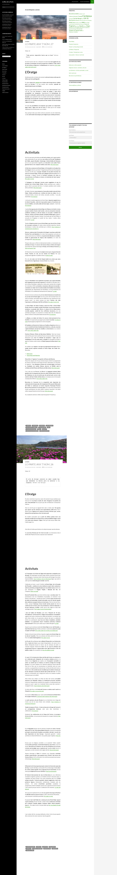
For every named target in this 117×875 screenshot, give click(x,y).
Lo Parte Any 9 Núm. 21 (6, 27)
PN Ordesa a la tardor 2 (6, 18)
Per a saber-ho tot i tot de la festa (42, 609)
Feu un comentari (48, 47)
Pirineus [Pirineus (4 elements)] (73, 24)
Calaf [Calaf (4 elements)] (84, 13)
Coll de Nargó (49, 425)
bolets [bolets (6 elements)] (77, 13)
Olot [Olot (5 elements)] (88, 22)
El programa (34, 196)
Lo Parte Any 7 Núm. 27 (39, 44)
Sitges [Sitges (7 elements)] (88, 26)
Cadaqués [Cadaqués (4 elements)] (81, 13)
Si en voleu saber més (33, 330)
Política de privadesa (84, 1)
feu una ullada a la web (48, 650)
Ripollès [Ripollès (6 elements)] (81, 26)
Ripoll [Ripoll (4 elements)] (78, 26)
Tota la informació (54, 750)
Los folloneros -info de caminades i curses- (79, 70)
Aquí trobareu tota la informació (42, 579)
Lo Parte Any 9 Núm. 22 (6, 24)
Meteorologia (5, 80)
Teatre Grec (29, 353)
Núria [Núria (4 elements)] (86, 22)
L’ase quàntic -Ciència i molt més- (76, 54)
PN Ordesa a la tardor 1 (6, 21)
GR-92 (3, 76)
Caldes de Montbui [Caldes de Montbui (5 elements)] (73, 16)
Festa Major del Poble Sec (33, 355)
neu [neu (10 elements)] (83, 22)
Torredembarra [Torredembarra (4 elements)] (87, 27)
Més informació (54, 164)
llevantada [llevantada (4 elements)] (84, 20)
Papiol (39, 429)
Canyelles (42, 425)
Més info (58, 735)
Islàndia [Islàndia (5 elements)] (77, 20)
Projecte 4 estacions (73, 44)
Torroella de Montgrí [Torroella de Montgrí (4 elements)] (72, 28)
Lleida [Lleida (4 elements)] (80, 20)
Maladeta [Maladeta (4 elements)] (90, 20)
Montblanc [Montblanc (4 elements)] (77, 22)
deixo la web (49, 255)
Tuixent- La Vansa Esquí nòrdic (76, 46)
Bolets (3, 64)
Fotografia (4, 72)
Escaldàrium (52, 846)
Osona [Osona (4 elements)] (70, 24)
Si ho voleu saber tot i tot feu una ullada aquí (46, 630)
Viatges (3, 90)
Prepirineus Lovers (6, 88)
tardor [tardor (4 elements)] (74, 27)
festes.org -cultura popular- (75, 65)
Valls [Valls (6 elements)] (81, 30)
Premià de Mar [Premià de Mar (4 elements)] (77, 24)
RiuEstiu (44, 429)
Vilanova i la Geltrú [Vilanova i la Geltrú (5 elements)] (73, 32)
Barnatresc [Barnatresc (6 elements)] (72, 13)
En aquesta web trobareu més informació (46, 696)
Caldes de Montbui (30, 846)
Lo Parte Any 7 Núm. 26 (39, 464)
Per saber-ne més (29, 178)
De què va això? (75, 1)
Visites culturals (5, 92)
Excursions (4, 71)
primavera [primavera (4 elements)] (82, 24)
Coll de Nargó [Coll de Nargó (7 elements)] (77, 18)
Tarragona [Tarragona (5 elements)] (77, 27)
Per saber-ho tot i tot (53, 302)
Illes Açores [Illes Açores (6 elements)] (72, 20)
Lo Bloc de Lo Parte (7, 2)
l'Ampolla (28, 848)
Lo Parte (27, 41)
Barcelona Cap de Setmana (75, 75)
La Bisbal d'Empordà (37, 848)
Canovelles (35, 425)
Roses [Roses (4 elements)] (85, 26)
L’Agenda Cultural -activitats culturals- (78, 67)
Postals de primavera (6, 85)
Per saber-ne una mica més (37, 691)
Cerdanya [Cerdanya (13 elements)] (87, 16)
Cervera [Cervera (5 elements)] (71, 18)
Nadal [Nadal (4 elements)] (80, 22)
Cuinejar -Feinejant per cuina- (76, 52)
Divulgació (4, 67)
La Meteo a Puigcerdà (74, 49)
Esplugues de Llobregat (31, 427)
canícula (37, 82)
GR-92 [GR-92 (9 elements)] (86, 18)
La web (32, 219)
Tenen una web (34, 591)
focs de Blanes (42, 427)
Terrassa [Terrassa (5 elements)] (82, 27)
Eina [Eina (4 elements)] (82, 18)
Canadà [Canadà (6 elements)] (80, 16)
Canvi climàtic (5, 65)
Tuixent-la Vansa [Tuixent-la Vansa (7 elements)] (74, 30)
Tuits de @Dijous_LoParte (75, 85)
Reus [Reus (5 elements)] (76, 26)
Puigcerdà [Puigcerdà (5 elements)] (86, 24)
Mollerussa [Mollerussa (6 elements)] (72, 22)
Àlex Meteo (71, 41)
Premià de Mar (47, 848)
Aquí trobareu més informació (41, 685)
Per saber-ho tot (45, 637)
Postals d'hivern (5, 83)
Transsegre (55, 848)
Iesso (49, 427)
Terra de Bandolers (44, 430)
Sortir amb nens (72, 73)
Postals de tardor (5, 87)
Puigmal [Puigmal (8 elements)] (71, 26)
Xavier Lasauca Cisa (6, 44)
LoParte (39, 47)
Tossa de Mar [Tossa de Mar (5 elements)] (79, 28)
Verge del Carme (30, 850)
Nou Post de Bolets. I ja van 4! (8, 14)
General (3, 74)
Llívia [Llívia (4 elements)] (87, 20)
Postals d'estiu (5, 81)
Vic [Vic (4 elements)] (82, 30)
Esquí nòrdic (4, 69)
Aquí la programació (51, 771)
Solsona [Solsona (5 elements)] (71, 27)
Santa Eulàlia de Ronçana (32, 430)
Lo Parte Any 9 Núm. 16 (6, 48)
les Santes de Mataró (31, 429)
